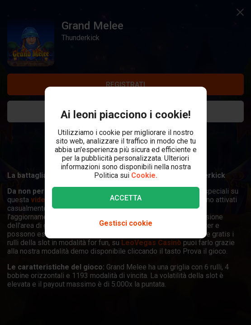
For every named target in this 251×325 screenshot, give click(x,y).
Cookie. (144, 175)
